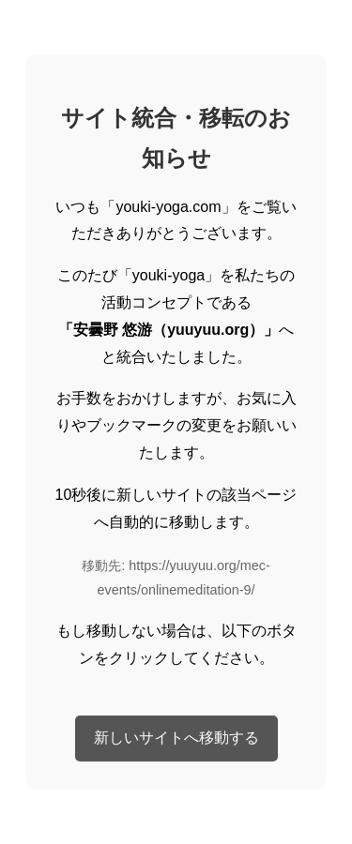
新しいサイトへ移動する (176, 738)
